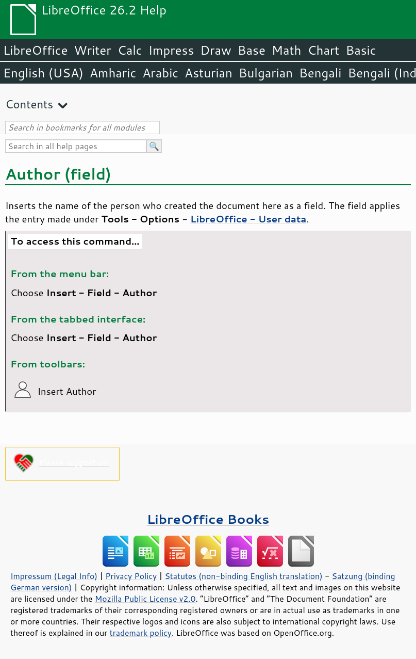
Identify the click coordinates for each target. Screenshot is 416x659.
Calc (130, 50)
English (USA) (43, 73)
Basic (360, 50)
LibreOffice (35, 50)
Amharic (113, 73)
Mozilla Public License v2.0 (145, 598)
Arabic (160, 73)
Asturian (208, 73)
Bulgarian (266, 73)
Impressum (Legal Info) (53, 576)
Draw (215, 50)
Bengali (320, 73)
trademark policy (141, 632)
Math (287, 50)
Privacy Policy (131, 576)
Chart (323, 50)
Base (251, 50)
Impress (171, 50)
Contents (29, 104)
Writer (92, 50)
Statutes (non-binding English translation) (243, 576)
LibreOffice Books (208, 519)
